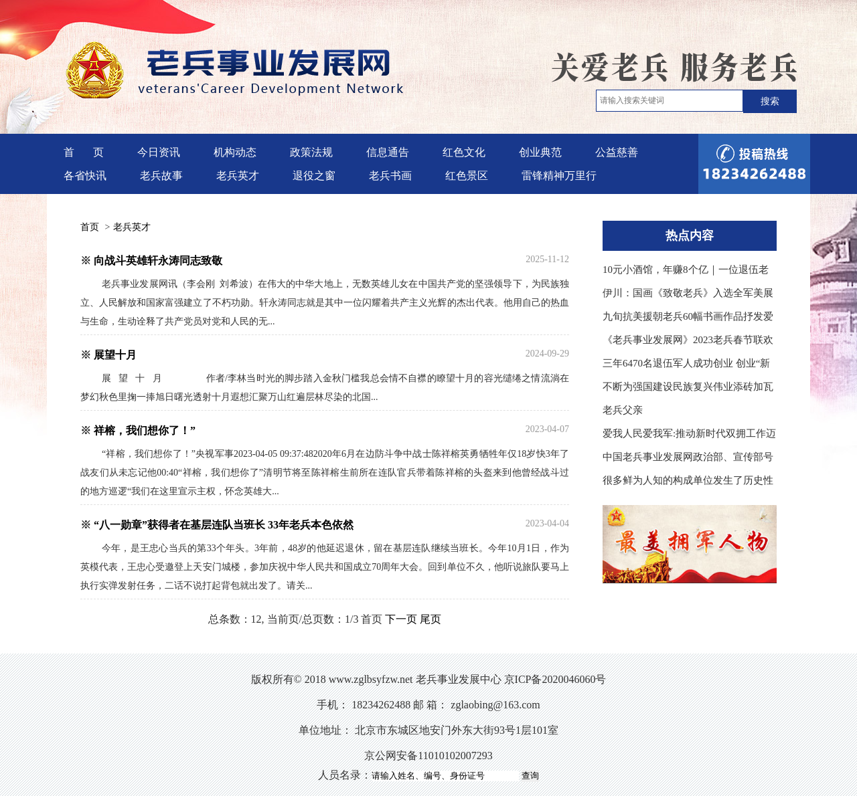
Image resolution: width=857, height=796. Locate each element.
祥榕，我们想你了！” (145, 430)
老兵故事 (161, 175)
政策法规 (311, 152)
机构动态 (235, 152)
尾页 (430, 619)
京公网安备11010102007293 (428, 755)
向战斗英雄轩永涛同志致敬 (158, 260)
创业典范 (540, 152)
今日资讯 (158, 152)
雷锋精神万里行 (559, 175)
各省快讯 (85, 175)
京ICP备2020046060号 (555, 679)
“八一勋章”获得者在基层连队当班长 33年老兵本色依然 (224, 524)
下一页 (401, 619)
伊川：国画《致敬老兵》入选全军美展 (688, 293)
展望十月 (115, 355)
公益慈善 (616, 152)
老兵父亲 (623, 410)
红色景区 (466, 175)
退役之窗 (314, 175)
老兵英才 (237, 175)
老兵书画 (390, 175)
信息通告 (387, 152)
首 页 (84, 152)
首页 (89, 227)
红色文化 (464, 152)
